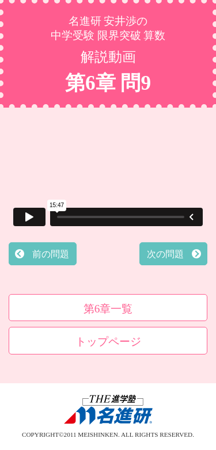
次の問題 (165, 254)
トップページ (108, 341)
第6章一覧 (108, 309)
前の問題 (50, 254)
